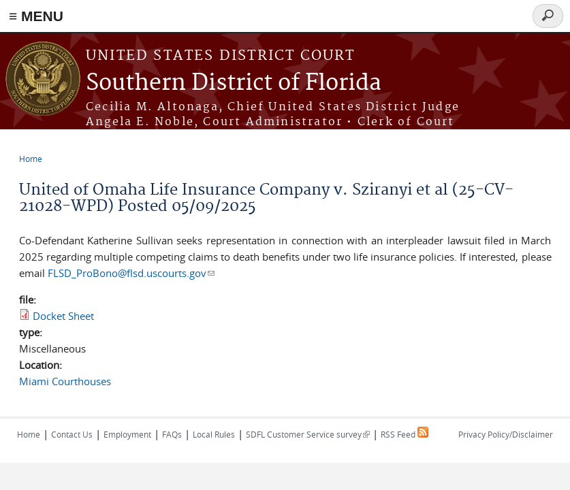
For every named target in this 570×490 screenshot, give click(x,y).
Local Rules (214, 434)
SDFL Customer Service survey (308, 434)
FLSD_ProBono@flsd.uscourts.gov (131, 273)
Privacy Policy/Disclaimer (505, 434)
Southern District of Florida (233, 83)
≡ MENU (36, 16)
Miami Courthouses (65, 381)
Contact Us (72, 434)
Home (30, 158)
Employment (127, 434)
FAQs (172, 434)
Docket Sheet (63, 316)
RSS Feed (404, 434)
